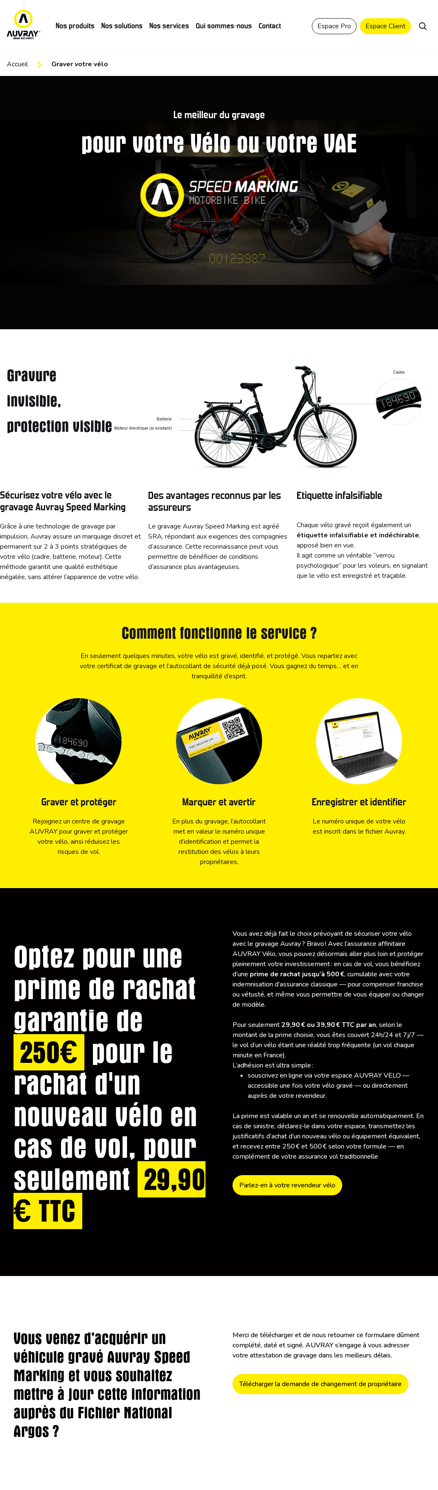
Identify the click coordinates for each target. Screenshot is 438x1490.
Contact (270, 25)
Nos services (169, 25)
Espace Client (385, 26)
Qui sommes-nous (224, 25)
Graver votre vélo (79, 64)
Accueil (17, 64)
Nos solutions (122, 25)
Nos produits (75, 25)
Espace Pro (334, 26)
